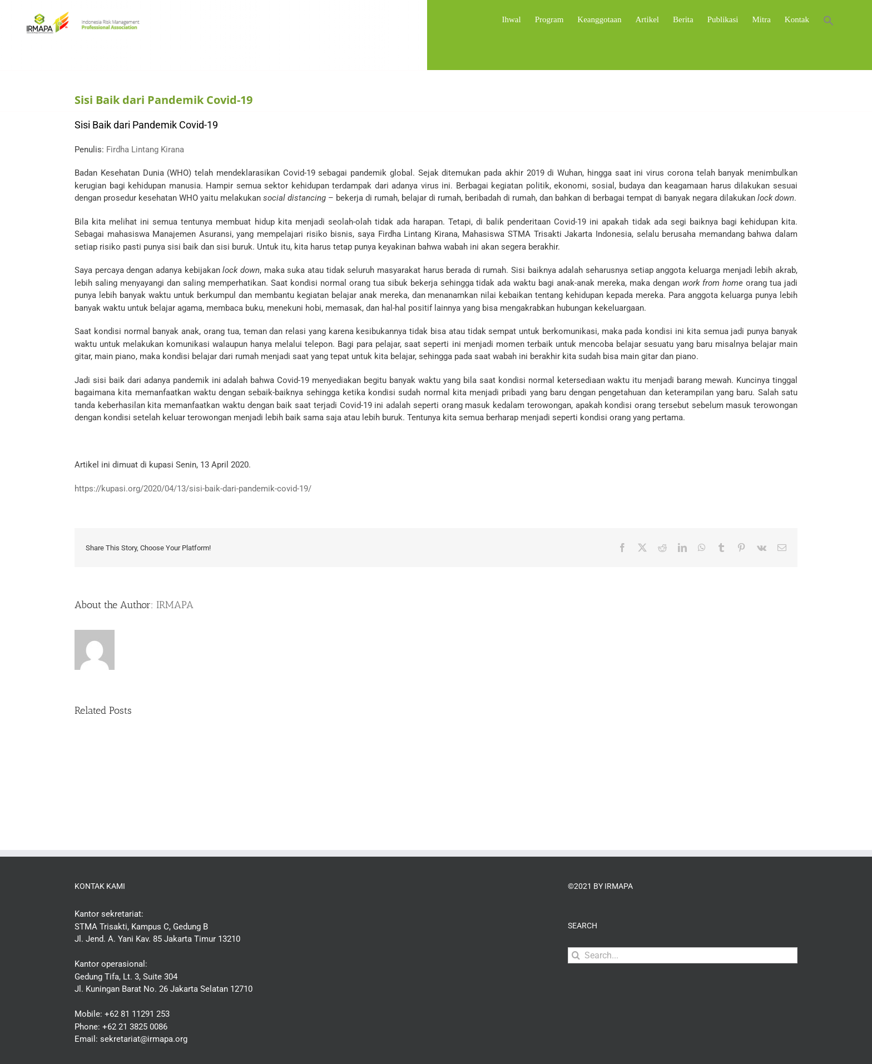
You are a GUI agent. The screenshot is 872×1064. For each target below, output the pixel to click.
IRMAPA (175, 605)
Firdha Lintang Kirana (145, 150)
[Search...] (682, 955)
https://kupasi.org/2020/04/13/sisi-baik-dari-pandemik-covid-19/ (193, 489)
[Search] (576, 955)
